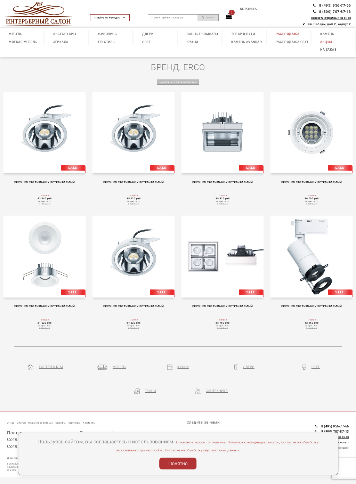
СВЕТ (146, 42)
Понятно (177, 463)
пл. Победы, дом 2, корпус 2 (327, 24)
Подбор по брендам (110, 17)
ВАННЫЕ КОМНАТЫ (202, 34)
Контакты (130, 414)
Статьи (28, 414)
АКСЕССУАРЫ (64, 34)
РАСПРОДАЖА (287, 34)
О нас (12, 414)
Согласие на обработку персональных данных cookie (119, 449)
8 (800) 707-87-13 (332, 11)
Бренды (86, 414)
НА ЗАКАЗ (328, 49)
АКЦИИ (326, 42)
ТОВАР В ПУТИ (243, 34)
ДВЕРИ (148, 34)
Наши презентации (56, 414)
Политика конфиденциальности (285, 441)
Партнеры (107, 414)
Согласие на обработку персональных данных (243, 449)
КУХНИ (192, 42)
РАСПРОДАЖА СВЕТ (292, 42)
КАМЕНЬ (327, 34)
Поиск (208, 17)
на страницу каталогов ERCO (178, 82)
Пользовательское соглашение (206, 441)
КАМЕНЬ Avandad (246, 42)
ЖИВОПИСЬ (107, 34)
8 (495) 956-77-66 (332, 5)
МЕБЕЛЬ (15, 34)
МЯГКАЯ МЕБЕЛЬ (23, 42)
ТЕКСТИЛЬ (106, 42)
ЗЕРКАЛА (60, 42)
